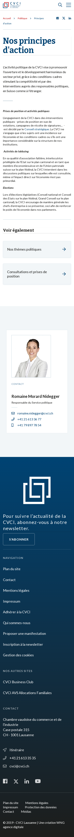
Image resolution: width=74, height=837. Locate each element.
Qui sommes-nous (16, 623)
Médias (26, 811)
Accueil (7, 18)
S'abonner (19, 539)
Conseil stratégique (36, 129)
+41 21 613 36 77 (26, 419)
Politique (22, 18)
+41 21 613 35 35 (19, 758)
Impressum (11, 601)
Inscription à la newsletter (23, 644)
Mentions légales (16, 590)
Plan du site (12, 569)
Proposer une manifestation (24, 633)
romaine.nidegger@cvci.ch (32, 413)
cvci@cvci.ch (16, 766)
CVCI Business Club (18, 682)
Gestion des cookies (18, 655)
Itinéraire (13, 750)
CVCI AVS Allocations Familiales (27, 693)
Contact (9, 580)
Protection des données (41, 807)
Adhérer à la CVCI (16, 612)
